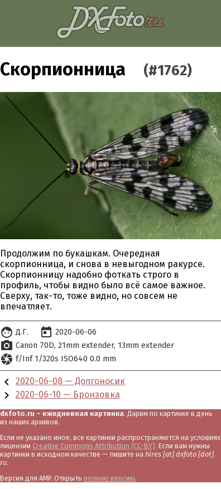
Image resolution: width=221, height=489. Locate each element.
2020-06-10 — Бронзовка (68, 394)
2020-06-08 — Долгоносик (70, 381)
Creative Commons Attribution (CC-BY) (93, 446)
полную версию (109, 478)
